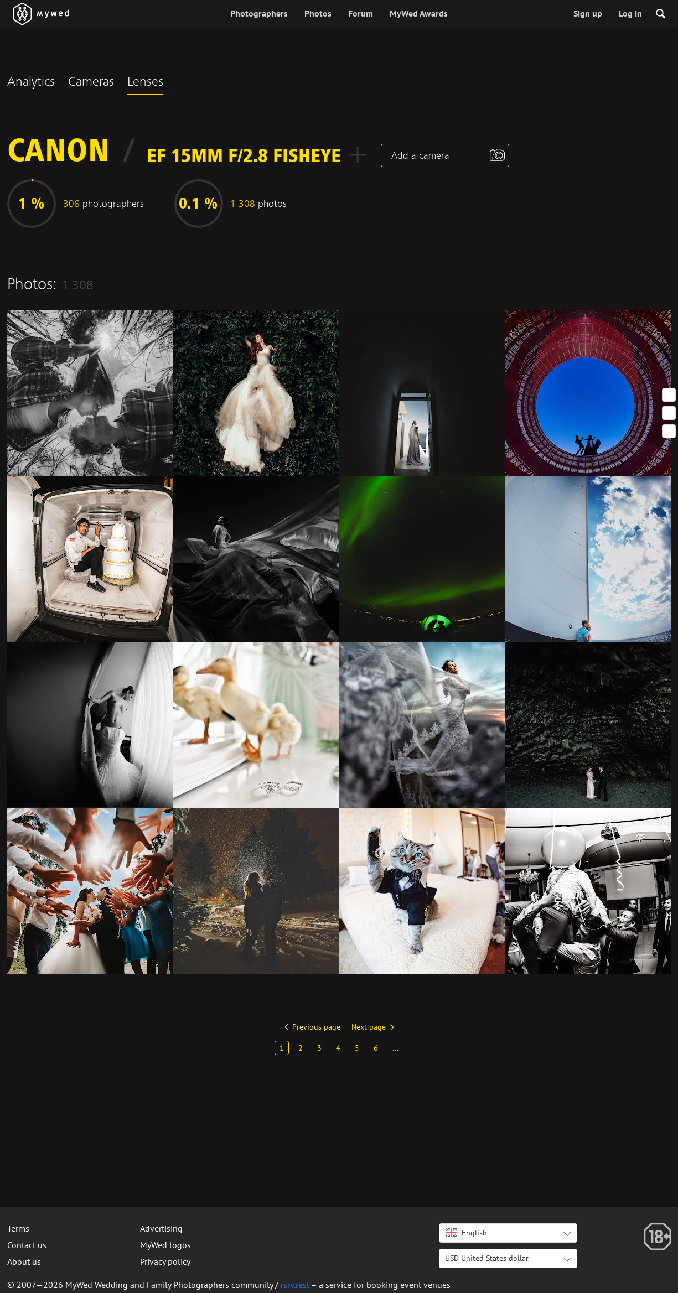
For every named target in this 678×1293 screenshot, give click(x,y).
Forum (360, 13)
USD (487, 1258)
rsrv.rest (295, 1284)
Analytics (31, 83)
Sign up (587, 13)
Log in (630, 13)
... (395, 1048)
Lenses (145, 83)
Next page (368, 1027)
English (466, 1233)
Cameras (91, 83)
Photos (318, 13)
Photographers (259, 13)
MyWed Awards (419, 13)
